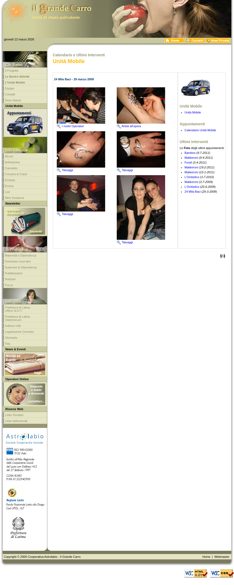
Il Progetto (11, 70)
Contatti (10, 94)
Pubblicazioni (13, 273)
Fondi (188, 162)
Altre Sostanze (14, 197)
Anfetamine (12, 162)
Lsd (7, 191)
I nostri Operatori (70, 126)
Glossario (11, 337)
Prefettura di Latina (17, 309)
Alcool (9, 156)
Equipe (9, 88)
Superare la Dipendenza (21, 267)
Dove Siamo (13, 100)
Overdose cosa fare (18, 261)
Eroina (9, 186)
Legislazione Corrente (19, 331)
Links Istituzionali (16, 421)
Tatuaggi (65, 170)
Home (206, 556)
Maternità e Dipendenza (20, 255)
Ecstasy (10, 180)
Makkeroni (191, 157)
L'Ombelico (192, 177)
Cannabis (11, 168)
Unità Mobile (193, 112)
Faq (7, 343)
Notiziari (10, 279)
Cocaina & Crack (16, 174)
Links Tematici (14, 415)
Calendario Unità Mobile (200, 130)
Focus (9, 285)
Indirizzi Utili (13, 325)
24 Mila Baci (193, 191)
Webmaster (221, 556)
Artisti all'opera (129, 126)
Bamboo (190, 152)
